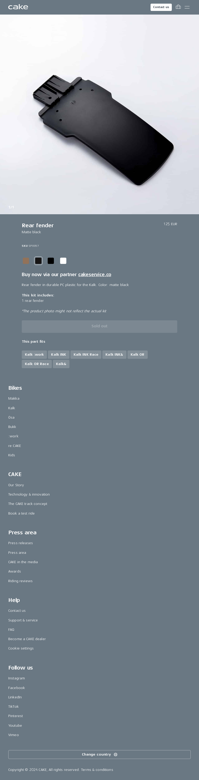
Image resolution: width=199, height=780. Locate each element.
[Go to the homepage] (18, 7)
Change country (100, 754)
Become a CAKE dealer (27, 639)
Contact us (161, 7)
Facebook (16, 688)
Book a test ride (21, 513)
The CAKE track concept (27, 504)
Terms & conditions (97, 770)
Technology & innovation (29, 494)
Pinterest (15, 716)
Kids (11, 455)
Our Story (16, 485)
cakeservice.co (94, 274)
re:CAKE (14, 446)
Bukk (12, 427)
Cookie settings (21, 648)
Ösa (11, 417)
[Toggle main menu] (187, 7)
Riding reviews (20, 581)
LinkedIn (15, 697)
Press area (17, 553)
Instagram (16, 678)
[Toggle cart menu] (178, 7)
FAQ (11, 630)
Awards (14, 571)
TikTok (13, 706)
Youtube (15, 725)
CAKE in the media (23, 562)
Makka (13, 398)
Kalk (11, 408)
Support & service (23, 620)
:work (13, 436)
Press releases (20, 543)
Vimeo (13, 735)
